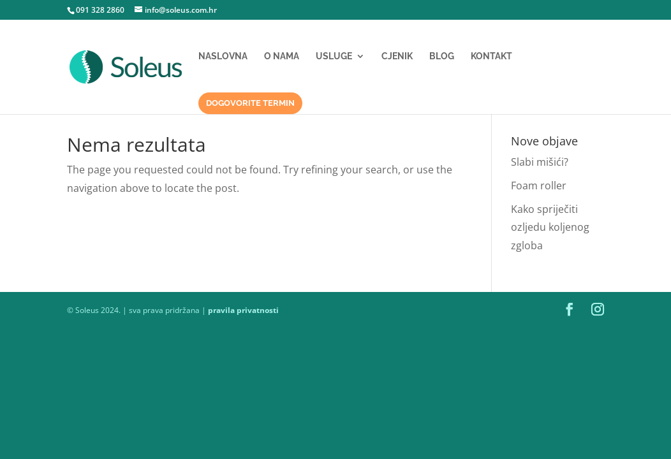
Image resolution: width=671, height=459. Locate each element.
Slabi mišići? (539, 162)
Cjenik (397, 56)
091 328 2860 (100, 9)
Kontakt (491, 56)
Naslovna (222, 56)
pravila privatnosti (243, 310)
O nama (281, 56)
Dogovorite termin (250, 103)
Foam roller (538, 185)
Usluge (334, 56)
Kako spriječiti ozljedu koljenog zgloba (550, 227)
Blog (441, 56)
